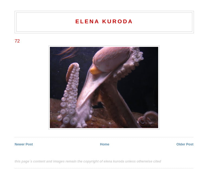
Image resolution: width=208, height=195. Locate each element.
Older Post (185, 144)
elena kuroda (104, 21)
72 (17, 41)
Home (104, 144)
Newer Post (24, 144)
